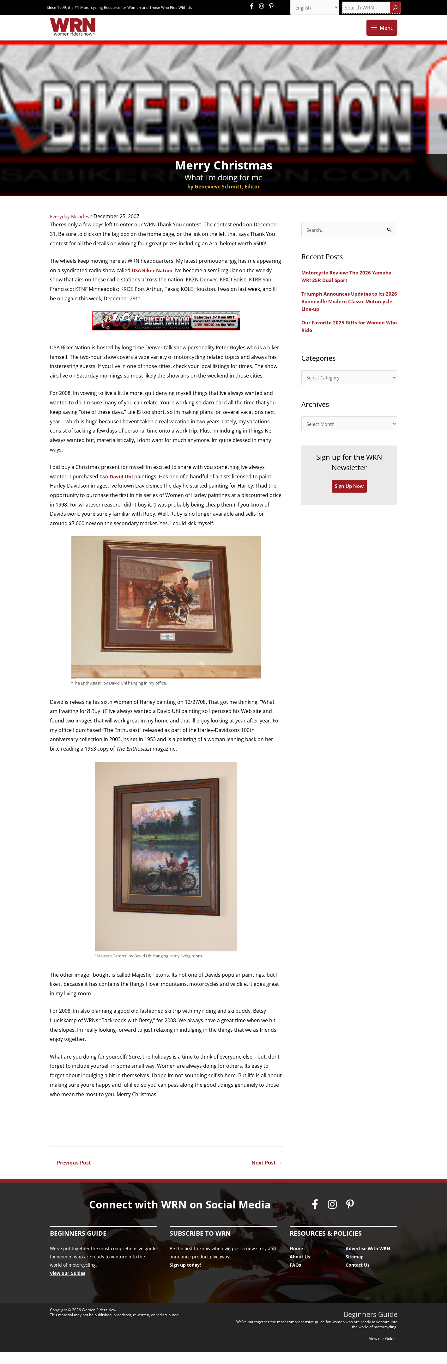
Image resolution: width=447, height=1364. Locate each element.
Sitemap (355, 1268)
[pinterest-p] (272, 6)
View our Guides (67, 1285)
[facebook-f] (253, 6)
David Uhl (123, 487)
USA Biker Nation (153, 281)
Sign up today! (185, 1277)
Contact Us (358, 1277)
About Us (300, 1268)
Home (296, 1260)
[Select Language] (312, 8)
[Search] (395, 8)
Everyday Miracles (71, 227)
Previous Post (71, 1174)
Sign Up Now (349, 500)
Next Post (266, 1174)
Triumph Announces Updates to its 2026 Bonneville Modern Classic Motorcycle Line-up (345, 313)
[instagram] (263, 6)
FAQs (295, 1277)
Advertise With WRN (368, 1260)
